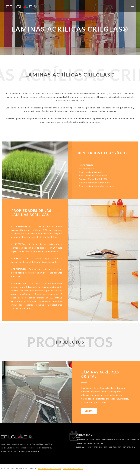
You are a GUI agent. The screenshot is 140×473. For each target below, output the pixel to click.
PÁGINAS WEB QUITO (45, 469)
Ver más (29, 411)
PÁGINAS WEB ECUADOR (21, 469)
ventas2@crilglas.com (119, 443)
